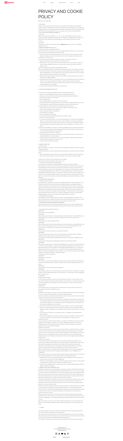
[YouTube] (62, 434)
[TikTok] (59, 434)
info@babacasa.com (64, 44)
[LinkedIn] (65, 434)
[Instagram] (56, 434)
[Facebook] (68, 434)
